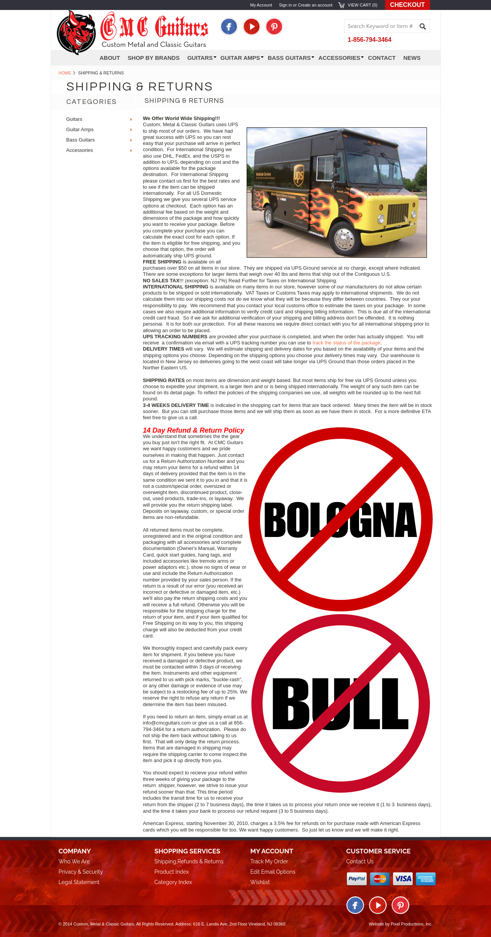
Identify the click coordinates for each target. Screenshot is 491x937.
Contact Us (360, 861)
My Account (261, 5)
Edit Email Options (272, 872)
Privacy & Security (81, 872)
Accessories (341, 57)
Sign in (285, 5)
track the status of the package (347, 343)
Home (65, 73)
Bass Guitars (291, 57)
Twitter (251, 26)
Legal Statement (79, 882)
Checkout (407, 5)
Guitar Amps (242, 57)
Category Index (173, 882)
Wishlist (260, 882)
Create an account (315, 5)
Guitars (74, 119)
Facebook (229, 26)
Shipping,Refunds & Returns (189, 861)
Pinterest (274, 26)
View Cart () (362, 5)
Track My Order (269, 861)
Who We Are (74, 861)
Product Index (172, 872)
